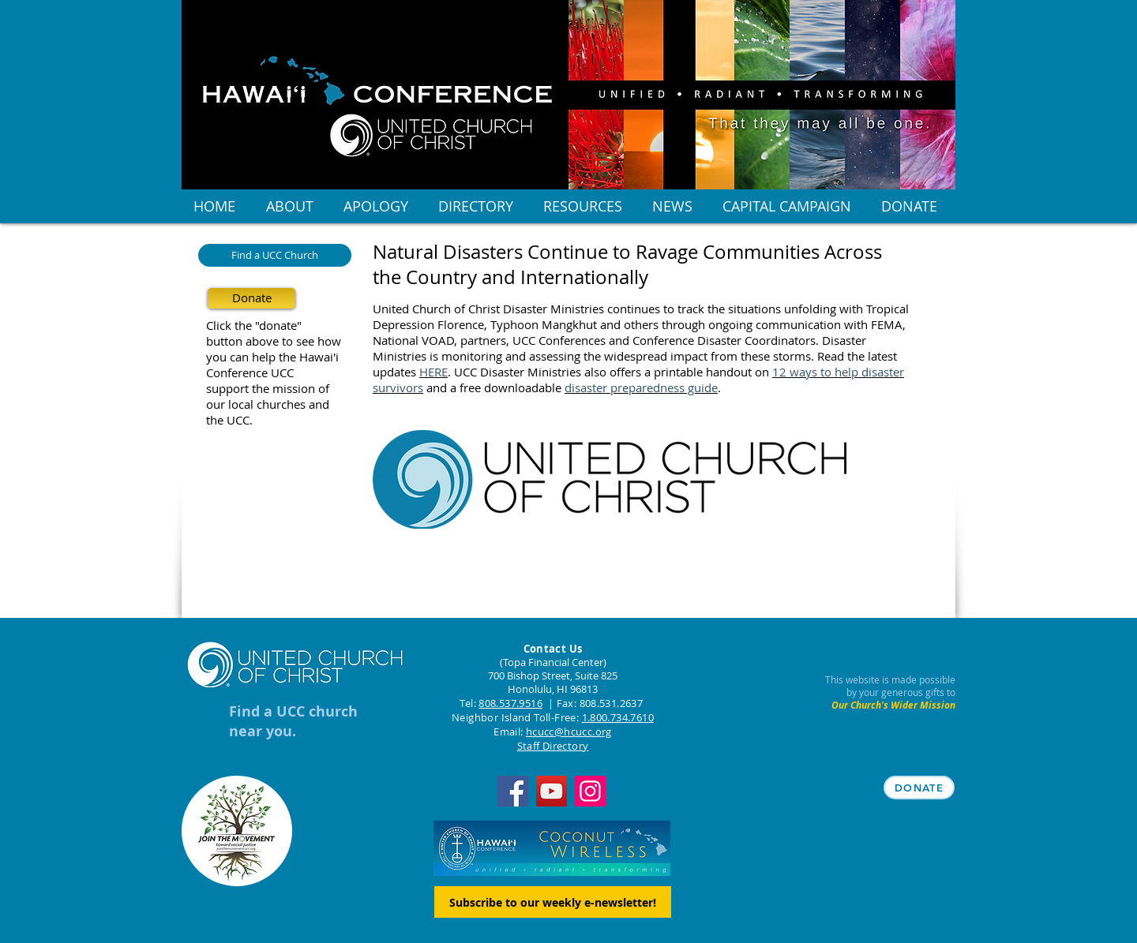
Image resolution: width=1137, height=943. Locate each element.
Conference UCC (250, 372)
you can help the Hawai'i (272, 357)
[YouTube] (551, 791)
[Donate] (251, 298)
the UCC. (229, 420)
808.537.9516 (510, 703)
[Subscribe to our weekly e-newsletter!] (552, 902)
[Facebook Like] (471, 599)
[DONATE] (919, 787)
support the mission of (267, 388)
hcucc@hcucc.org (569, 731)
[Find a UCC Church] (274, 255)
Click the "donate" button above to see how (273, 333)
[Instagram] (590, 791)
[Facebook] (512, 791)
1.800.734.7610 (618, 717)
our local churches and (267, 404)
